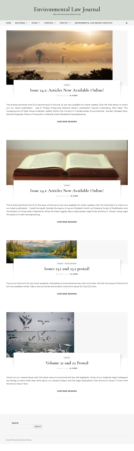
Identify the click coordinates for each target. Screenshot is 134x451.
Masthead (20, 23)
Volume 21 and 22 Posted (67, 363)
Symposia (48, 23)
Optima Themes (25, 440)
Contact (64, 23)
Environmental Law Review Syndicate (93, 23)
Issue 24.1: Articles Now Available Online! (67, 190)
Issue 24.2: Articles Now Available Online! (67, 90)
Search (15, 423)
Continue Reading (67, 121)
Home (8, 23)
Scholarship (70, 263)
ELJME (74, 95)
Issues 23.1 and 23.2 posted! (67, 268)
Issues (35, 23)
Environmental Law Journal (67, 9)
